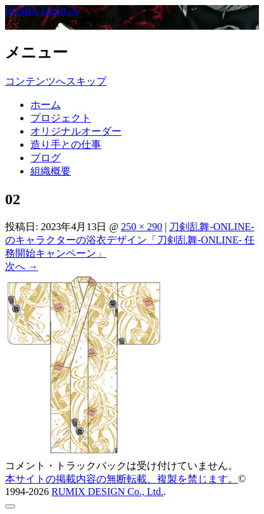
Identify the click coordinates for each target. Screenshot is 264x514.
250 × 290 (141, 226)
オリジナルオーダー (76, 131)
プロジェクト (60, 118)
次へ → (21, 266)
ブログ (45, 157)
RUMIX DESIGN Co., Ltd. (107, 491)
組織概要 (50, 171)
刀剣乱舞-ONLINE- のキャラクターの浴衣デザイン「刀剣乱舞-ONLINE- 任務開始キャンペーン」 (130, 240)
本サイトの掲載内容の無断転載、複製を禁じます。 (121, 479)
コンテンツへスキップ (55, 81)
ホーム (45, 104)
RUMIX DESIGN (42, 10)
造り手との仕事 (65, 144)
